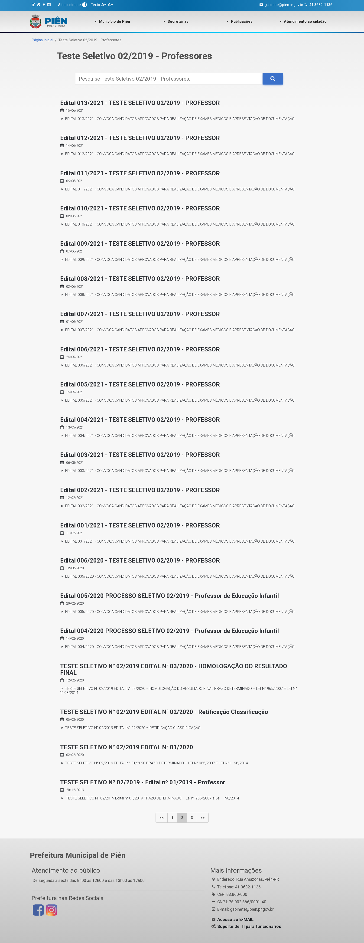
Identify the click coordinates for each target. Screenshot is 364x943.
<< (161, 817)
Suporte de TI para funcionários (249, 926)
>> (203, 817)
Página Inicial (42, 40)
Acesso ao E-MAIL (235, 919)
